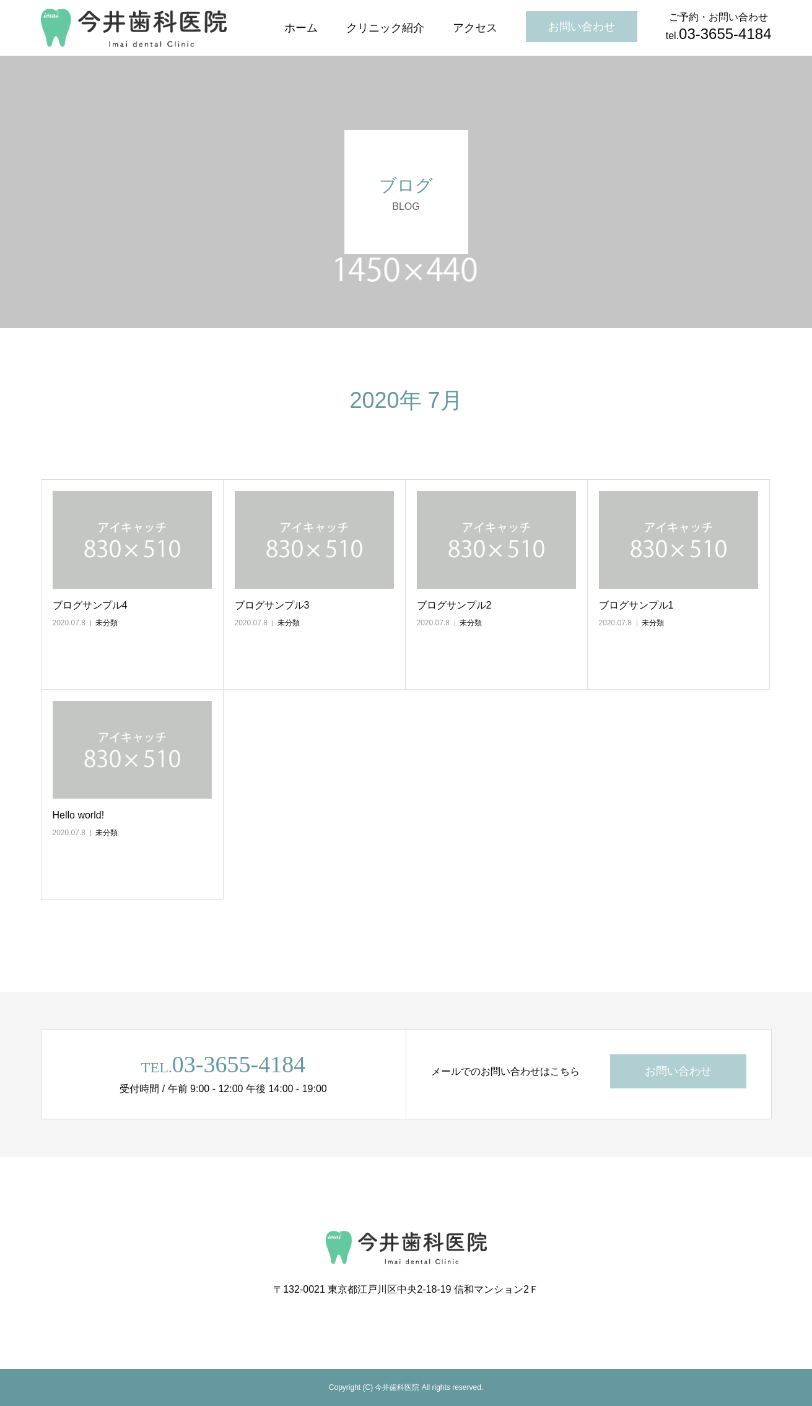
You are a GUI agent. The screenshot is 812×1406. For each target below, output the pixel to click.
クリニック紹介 (385, 28)
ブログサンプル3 (272, 605)
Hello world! (79, 815)
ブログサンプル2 (454, 605)
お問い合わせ (581, 26)
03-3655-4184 (238, 1064)
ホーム (301, 28)
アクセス (475, 28)
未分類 (106, 622)
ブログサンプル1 (636, 605)
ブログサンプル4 (90, 605)
